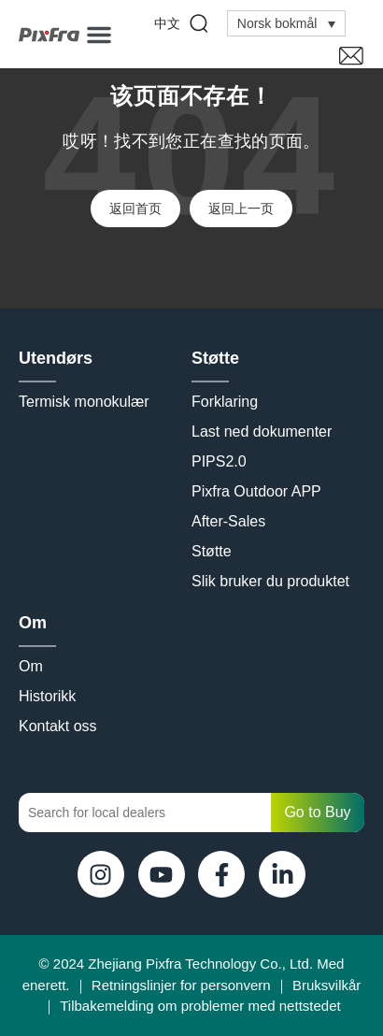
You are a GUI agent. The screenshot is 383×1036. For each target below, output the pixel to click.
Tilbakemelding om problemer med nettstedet (200, 1006)
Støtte (220, 358)
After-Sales (228, 521)
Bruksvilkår (326, 985)
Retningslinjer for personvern (181, 985)
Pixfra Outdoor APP (256, 491)
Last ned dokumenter (262, 431)
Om (37, 623)
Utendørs (60, 358)
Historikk (47, 696)
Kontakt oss (58, 726)
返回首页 (135, 208)
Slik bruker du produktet (270, 581)
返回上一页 (241, 208)
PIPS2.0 (219, 461)
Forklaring (225, 402)
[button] (99, 34)
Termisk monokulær (84, 402)
